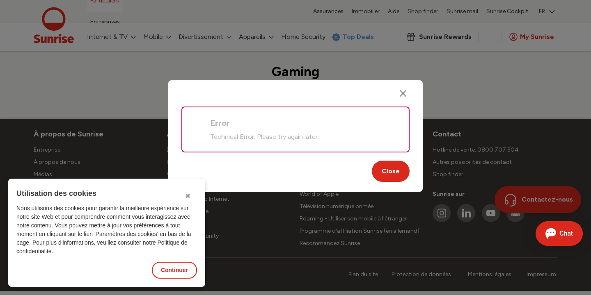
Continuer (174, 270)
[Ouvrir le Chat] (559, 233)
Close (391, 171)
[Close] (403, 93)
